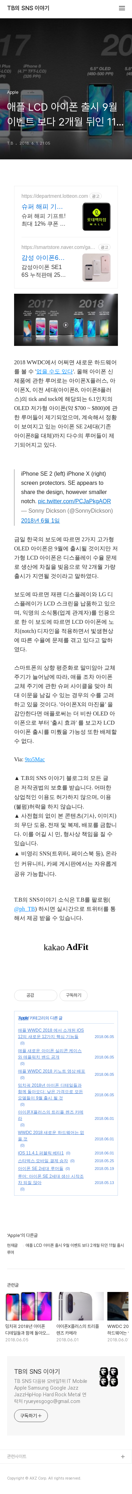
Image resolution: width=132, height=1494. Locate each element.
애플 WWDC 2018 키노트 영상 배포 (51, 1071)
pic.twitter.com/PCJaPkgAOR (74, 501)
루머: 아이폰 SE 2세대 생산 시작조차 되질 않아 (51, 1179)
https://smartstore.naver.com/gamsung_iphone (58, 247)
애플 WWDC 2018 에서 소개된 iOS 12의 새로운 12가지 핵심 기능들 (51, 1033)
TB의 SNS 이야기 (28, 8)
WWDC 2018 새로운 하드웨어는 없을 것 (51, 1135)
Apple (23, 1018)
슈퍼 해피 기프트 (42, 207)
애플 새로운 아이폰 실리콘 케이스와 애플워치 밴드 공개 (50, 1054)
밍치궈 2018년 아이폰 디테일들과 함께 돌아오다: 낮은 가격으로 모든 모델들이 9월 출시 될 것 (50, 1091)
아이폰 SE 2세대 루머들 (40, 1168)
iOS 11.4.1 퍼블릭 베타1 (41, 1153)
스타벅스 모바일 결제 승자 (43, 1160)
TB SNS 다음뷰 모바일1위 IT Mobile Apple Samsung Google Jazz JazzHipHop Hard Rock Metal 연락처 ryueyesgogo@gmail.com (50, 1391)
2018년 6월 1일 (40, 521)
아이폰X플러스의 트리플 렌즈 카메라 (50, 1115)
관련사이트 (16, 1456)
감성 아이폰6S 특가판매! (42, 258)
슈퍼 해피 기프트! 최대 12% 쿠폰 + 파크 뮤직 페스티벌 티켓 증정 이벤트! (43, 220)
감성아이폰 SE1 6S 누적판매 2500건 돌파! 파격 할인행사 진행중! (44, 271)
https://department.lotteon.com (54, 196)
